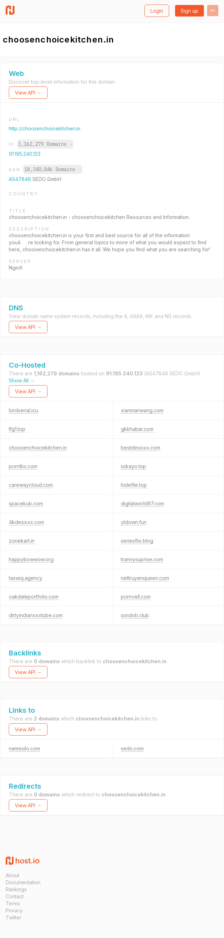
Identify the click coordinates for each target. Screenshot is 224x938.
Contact (15, 896)
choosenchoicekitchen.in (38, 448)
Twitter (13, 917)
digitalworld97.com (142, 503)
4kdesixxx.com (26, 522)
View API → (28, 93)
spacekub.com (26, 503)
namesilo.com (24, 748)
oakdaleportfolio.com (33, 597)
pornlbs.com (23, 466)
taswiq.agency (25, 578)
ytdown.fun (134, 522)
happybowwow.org (31, 559)
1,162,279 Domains (45, 144)
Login (156, 11)
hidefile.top (134, 485)
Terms (13, 903)
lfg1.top (17, 429)
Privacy (14, 910)
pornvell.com (136, 597)
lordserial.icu (23, 410)
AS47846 (20, 179)
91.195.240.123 (25, 154)
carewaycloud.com (31, 485)
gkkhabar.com (137, 429)
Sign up (189, 11)
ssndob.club (135, 615)
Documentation (23, 882)
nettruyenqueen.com (145, 578)
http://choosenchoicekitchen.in (44, 128)
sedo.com (132, 748)
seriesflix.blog (137, 541)
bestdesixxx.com (140, 448)
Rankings (16, 889)
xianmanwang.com (142, 410)
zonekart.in (22, 541)
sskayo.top (133, 466)
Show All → (22, 380)
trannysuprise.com (142, 559)
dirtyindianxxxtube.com (36, 615)
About (12, 875)
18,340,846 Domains (52, 169)
